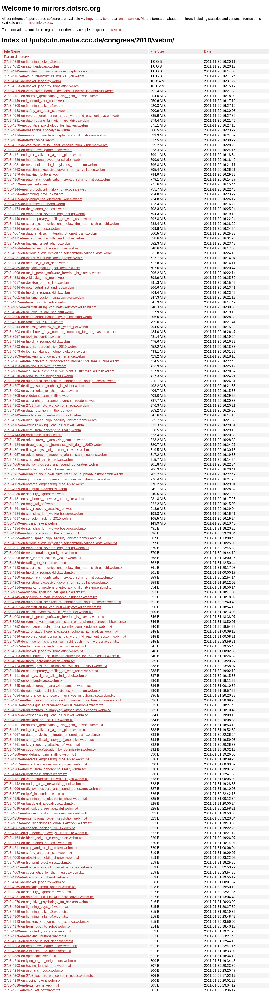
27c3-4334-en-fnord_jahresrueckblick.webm (37, 341)
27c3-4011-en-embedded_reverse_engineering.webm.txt (46, 548)
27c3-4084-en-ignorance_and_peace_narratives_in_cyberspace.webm (57, 479)
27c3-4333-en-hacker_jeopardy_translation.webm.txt (43, 651)
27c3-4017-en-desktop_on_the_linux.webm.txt (38, 720)
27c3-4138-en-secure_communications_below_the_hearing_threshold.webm (61, 223)
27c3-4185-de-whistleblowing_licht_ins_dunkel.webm (44, 425)
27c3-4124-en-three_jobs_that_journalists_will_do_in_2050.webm (53, 445)
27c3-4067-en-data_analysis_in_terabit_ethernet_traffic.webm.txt (52, 734)
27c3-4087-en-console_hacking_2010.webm (37, 518)
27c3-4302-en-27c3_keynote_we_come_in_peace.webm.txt (49, 975)
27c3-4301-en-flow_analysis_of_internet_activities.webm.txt (48, 867)
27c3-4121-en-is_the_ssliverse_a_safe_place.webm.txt (45, 730)
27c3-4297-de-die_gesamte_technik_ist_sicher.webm (44, 386)
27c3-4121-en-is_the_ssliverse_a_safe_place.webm (43, 155)
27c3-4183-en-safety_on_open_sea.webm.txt (38, 852)
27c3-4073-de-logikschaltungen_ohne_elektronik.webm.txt (48, 823)
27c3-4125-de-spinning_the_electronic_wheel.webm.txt (45, 798)
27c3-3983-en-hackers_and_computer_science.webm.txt (46, 921)
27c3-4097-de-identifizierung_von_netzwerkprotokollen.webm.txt (52, 607)
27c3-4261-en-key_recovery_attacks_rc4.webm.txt (42, 744)
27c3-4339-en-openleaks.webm (27, 184)
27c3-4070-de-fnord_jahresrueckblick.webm (37, 292)
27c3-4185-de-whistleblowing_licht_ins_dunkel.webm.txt (46, 715)
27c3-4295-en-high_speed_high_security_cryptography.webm (50, 420)
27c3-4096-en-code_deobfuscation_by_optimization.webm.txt (50, 749)
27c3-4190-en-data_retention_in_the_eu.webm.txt (41, 533)
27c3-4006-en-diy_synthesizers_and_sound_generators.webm (51, 464)
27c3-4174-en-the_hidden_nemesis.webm (35, 209)
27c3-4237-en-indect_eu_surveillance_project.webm (43, 258)
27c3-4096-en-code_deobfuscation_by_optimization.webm (48, 317)
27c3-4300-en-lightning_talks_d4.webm (33, 105)
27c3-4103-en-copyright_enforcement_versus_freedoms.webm (51, 400)
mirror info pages (39, 22)
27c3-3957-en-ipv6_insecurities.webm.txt (35, 794)
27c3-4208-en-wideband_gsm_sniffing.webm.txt (40, 754)
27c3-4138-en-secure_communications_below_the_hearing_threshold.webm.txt (63, 567)
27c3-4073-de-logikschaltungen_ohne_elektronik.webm (45, 351)
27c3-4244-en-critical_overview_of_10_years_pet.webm (46, 327)
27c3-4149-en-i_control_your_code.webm (35, 101)
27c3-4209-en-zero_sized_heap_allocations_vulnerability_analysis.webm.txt (61, 631)
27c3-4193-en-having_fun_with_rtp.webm (35, 366)
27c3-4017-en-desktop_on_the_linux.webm (36, 282)
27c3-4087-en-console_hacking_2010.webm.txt (39, 828)
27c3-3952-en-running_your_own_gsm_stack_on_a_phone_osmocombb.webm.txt (65, 621)
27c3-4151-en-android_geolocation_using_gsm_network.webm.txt (53, 725)
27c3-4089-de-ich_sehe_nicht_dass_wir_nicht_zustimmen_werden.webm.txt (61, 641)
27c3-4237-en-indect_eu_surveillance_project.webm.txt (45, 764)
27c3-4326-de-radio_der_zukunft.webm (33, 322)
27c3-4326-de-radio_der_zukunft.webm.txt (36, 563)
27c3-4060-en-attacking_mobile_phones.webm (39, 469)
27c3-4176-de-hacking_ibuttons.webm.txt (35, 936)
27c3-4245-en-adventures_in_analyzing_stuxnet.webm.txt (47, 685)
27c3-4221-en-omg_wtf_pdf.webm (29, 504)
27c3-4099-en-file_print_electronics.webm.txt (37, 862)
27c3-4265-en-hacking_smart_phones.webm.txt (40, 887)
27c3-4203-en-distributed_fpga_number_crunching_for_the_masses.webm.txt (62, 656)
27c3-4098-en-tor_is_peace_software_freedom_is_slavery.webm (52, 273)
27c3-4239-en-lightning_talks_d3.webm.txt (36, 911)
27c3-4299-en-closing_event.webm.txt (32, 980)
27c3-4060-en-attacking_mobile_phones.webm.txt (41, 857)
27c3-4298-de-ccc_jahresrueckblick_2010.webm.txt (42, 558)
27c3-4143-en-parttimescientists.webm (33, 435)
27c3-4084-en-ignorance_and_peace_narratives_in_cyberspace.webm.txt (59, 695)
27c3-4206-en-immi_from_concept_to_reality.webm (42, 430)
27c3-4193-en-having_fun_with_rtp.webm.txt (37, 965)
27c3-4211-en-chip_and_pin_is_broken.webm (38, 459)
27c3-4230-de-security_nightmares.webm (35, 494)
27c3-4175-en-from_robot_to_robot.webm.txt (37, 926)
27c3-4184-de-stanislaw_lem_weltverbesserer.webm (43, 513)
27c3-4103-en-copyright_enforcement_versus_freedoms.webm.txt (53, 705)
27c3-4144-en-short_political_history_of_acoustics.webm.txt (49, 740)
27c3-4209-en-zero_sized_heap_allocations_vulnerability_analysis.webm (59, 91)
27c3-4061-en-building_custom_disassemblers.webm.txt (46, 813)
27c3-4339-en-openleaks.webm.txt (30, 956)
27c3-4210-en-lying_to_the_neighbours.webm (38, 376)
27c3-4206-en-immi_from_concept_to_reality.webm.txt (45, 769)
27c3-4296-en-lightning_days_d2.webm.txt (36, 907)
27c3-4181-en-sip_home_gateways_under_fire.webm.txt (46, 833)
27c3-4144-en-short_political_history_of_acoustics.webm (46, 189)
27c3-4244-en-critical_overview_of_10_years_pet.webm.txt (48, 612)
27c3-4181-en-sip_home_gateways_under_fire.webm (44, 499)
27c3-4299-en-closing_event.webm (30, 523)
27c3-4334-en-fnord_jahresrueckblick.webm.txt (39, 572)
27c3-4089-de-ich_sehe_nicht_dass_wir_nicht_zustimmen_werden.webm (59, 371)
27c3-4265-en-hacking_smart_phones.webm (37, 243)
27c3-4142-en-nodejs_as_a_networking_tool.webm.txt (44, 784)
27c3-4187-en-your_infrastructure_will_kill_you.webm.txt (46, 779)
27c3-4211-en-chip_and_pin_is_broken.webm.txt (40, 848)
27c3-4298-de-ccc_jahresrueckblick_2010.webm (40, 346)
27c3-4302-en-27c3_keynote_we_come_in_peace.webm (46, 405)
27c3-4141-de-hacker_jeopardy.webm (32, 81)
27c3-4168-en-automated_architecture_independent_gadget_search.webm (60, 381)
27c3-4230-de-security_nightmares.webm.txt (37, 892)
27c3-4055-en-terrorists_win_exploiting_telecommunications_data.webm (58, 253)
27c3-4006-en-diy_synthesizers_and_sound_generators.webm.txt (53, 788)
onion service (129, 19)
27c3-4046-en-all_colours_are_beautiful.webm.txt (41, 808)
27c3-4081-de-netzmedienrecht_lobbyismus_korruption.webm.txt (52, 690)
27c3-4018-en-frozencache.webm (29, 140)
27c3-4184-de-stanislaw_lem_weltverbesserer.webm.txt (45, 528)
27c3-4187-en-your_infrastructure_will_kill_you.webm (44, 76)
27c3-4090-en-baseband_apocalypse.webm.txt (39, 803)
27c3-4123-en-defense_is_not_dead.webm (36, 263)
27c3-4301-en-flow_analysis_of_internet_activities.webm (46, 450)
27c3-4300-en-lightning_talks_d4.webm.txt (36, 916)
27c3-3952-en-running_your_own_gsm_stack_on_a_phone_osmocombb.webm (63, 474)
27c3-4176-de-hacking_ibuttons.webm (32, 174)
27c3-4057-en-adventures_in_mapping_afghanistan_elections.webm (55, 454)
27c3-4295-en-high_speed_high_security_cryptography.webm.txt (52, 538)
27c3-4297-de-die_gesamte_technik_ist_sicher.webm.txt (46, 646)
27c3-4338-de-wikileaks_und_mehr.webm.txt (37, 951)
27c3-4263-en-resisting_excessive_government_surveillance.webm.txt (56, 582)
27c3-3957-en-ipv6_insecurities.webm (32, 336)
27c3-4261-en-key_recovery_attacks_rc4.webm (39, 509)
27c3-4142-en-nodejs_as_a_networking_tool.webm (42, 415)
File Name (12, 51)
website (116, 30)
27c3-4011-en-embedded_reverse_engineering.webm (44, 214)
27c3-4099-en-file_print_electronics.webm (35, 489)
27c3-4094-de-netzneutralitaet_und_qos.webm (39, 287)
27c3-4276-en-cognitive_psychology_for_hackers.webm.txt (48, 902)
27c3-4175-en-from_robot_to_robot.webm (35, 302)
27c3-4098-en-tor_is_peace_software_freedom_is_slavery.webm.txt (55, 617)
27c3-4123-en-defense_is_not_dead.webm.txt (38, 941)
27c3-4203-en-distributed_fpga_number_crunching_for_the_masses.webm (60, 332)
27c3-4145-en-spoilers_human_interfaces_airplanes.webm (48, 71)
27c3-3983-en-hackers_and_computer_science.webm (44, 356)
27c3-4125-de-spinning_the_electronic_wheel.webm (43, 199)
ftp (105, 19)
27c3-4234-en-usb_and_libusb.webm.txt (34, 970)
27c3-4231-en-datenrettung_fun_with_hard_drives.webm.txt (49, 897)
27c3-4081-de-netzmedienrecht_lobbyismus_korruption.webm (50, 165)
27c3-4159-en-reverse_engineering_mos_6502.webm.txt (46, 759)
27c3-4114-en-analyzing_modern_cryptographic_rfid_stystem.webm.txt (57, 587)
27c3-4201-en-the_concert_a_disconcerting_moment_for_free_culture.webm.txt (64, 700)
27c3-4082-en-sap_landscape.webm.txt (33, 680)
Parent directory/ (16, 56)
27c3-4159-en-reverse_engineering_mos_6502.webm (44, 484)
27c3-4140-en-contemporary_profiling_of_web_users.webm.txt (51, 671)
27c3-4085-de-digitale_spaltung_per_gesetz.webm (42, 268)
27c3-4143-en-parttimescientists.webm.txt (35, 774)
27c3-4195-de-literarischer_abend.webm (34, 204)
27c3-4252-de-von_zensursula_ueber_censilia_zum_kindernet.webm (56, 145)
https (97, 19)
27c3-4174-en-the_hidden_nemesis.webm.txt (38, 843)
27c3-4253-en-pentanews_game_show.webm (38, 150)
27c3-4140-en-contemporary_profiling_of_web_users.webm (48, 219)
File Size (157, 51)
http (89, 19)
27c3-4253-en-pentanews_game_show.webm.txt (40, 946)
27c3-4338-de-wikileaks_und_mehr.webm (35, 278)
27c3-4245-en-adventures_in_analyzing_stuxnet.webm (45, 440)
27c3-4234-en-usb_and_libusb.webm (32, 228)
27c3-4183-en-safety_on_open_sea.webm (36, 111)
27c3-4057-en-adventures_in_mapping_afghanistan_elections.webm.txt (57, 710)
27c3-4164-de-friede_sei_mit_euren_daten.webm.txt (43, 838)
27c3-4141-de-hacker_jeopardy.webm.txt (34, 882)
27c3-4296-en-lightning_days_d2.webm (33, 194)
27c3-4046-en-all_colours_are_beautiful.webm (39, 312)
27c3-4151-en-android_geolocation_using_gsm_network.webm (51, 96)
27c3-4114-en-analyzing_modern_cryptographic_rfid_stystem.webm (55, 135)
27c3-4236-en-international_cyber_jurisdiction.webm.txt (45, 818)
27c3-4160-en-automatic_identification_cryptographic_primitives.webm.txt (59, 577)
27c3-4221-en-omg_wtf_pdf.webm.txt (32, 990)
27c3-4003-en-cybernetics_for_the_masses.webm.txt (44, 872)
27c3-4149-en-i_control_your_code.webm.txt (37, 931)
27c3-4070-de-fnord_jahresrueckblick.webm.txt (39, 661)
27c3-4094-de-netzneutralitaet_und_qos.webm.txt (41, 553)
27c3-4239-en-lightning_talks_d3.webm (33, 61)
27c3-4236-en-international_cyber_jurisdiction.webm (43, 159)
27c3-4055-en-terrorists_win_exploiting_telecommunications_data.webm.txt (60, 543)
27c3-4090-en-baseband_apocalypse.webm (37, 130)
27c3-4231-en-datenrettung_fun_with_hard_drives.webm (46, 120)
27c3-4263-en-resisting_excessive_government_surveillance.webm (54, 169)
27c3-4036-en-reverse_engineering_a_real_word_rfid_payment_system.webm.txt (65, 636)
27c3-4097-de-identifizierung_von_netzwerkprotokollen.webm (50, 307)
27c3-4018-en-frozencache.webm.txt (31, 985)
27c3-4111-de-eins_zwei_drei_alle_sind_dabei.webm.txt (46, 676)
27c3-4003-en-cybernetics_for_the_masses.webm (41, 390)
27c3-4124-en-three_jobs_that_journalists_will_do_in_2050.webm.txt (55, 666)
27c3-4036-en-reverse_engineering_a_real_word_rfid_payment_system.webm (63, 115)
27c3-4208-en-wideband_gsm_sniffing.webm (37, 395)
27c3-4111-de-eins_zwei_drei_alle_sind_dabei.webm (44, 238)
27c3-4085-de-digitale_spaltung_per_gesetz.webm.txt (44, 592)
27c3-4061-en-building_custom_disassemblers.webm (44, 297)
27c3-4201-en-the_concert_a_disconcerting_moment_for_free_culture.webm (61, 361)
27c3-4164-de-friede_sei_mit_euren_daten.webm (41, 248)
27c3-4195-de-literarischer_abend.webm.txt (36, 877)
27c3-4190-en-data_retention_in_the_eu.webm (39, 410)
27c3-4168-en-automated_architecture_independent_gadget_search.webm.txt (62, 602)
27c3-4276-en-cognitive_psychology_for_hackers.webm (46, 125)
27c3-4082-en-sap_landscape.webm (31, 66)
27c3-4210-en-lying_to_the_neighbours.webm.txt (40, 961)
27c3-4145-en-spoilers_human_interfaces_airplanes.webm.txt (50, 597)
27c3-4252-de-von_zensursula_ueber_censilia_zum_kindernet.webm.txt (58, 626)
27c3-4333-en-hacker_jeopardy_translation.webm (41, 86)
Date (207, 51)
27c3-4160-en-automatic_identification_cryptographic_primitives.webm (57, 179)
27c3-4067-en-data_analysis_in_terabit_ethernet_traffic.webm (50, 233)
